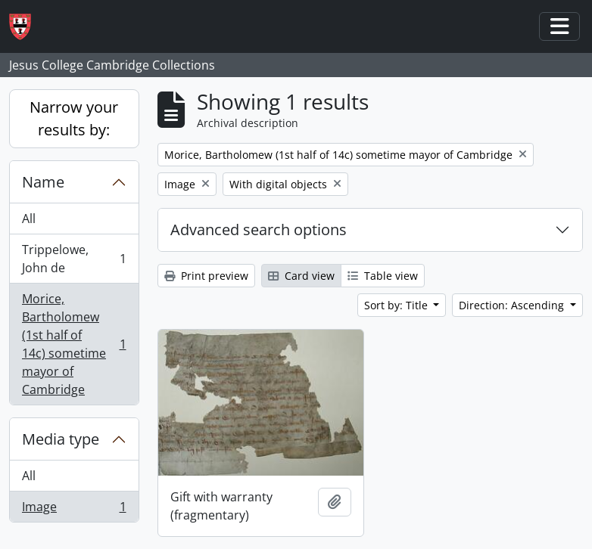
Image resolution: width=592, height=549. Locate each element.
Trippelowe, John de (73, 258)
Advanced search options (258, 229)
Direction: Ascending (513, 305)
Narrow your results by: (74, 118)
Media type (60, 439)
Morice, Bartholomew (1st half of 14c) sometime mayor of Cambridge (73, 344)
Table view (382, 275)
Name (43, 182)
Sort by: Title (397, 305)
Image (73, 510)
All (29, 218)
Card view (301, 275)
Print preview (206, 275)
